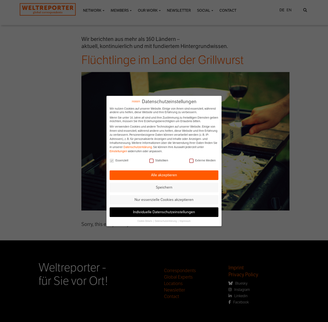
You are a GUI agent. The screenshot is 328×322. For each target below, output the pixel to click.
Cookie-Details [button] (144, 221)
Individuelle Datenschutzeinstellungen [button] (164, 212)
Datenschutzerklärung (137, 147)
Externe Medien (202, 160)
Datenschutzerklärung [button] (166, 221)
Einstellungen (118, 151)
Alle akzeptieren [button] (164, 175)
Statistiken (158, 160)
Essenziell (119, 160)
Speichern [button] (164, 187)
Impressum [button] (185, 221)
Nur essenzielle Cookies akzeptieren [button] (164, 199)
